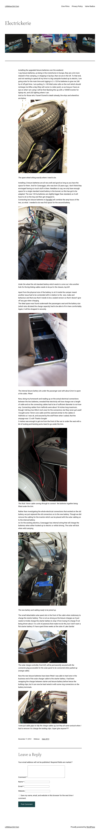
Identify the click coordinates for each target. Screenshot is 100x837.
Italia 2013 (45, 739)
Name (21, 784)
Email (21, 789)
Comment (22, 779)
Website (21, 793)
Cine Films (65, 6)
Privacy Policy (77, 6)
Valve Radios (90, 6)
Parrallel (49, 200)
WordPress (90, 829)
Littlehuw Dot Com (12, 6)
